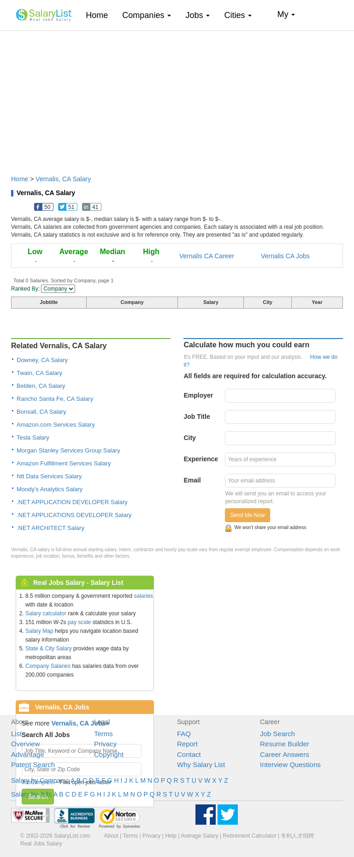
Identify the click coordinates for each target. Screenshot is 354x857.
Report (187, 744)
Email (192, 480)
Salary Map (39, 631)
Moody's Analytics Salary (50, 489)
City (189, 437)
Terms (103, 734)
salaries (143, 596)
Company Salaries (48, 666)
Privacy (105, 744)
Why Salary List (201, 764)
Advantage (27, 754)
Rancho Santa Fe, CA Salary (55, 398)
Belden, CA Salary (41, 385)
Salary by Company (39, 780)
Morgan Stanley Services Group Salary (68, 450)
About (111, 836)
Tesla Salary (33, 437)
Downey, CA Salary (42, 360)
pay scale (79, 622)
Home (100, 15)
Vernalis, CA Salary (63, 179)
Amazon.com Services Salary (56, 424)
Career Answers (284, 754)
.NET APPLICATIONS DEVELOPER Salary (74, 515)
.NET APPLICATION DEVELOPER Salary (72, 502)
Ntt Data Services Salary (49, 476)
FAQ (184, 734)
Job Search (277, 734)
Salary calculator (45, 613)
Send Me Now (247, 515)
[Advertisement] (177, 98)
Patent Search (33, 764)
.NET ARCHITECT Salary (50, 527)
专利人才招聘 (297, 836)
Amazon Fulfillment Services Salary (64, 463)
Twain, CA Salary (39, 372)
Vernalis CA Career (206, 256)
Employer (198, 395)
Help (171, 836)
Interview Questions (290, 764)
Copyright (109, 754)
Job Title (196, 416)
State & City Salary (48, 648)
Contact (189, 754)
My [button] (286, 14)
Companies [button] (146, 15)
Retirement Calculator (250, 836)
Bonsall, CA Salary (41, 411)
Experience (200, 459)
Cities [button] (238, 15)
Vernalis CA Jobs (285, 256)
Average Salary (199, 836)
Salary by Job (30, 794)
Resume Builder (284, 744)
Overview (25, 744)
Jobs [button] (197, 15)
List (16, 734)
